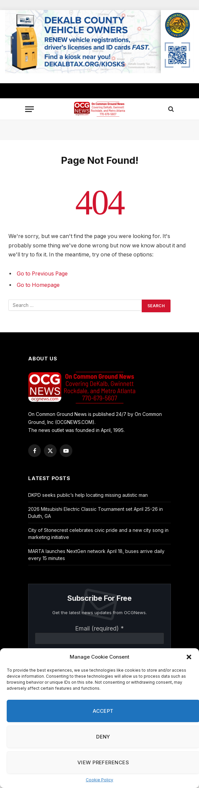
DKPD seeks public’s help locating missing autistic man (88, 495)
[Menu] (29, 109)
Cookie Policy (99, 779)
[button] (189, 657)
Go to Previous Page (42, 273)
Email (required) (99, 628)
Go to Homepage (38, 285)
